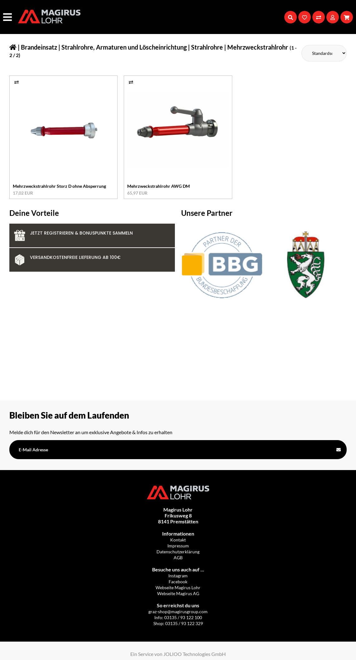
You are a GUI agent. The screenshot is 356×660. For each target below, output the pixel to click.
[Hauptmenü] (8, 17)
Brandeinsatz (39, 47)
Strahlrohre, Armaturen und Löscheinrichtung (124, 47)
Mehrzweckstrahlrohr (257, 47)
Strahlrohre (207, 47)
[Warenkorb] (346, 17)
